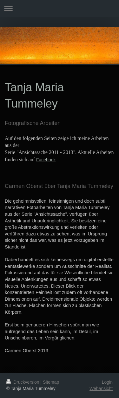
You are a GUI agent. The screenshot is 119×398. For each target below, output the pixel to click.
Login (107, 382)
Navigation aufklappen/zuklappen (59, 8)
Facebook (46, 159)
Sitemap (51, 382)
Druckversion (23, 382)
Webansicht (101, 388)
